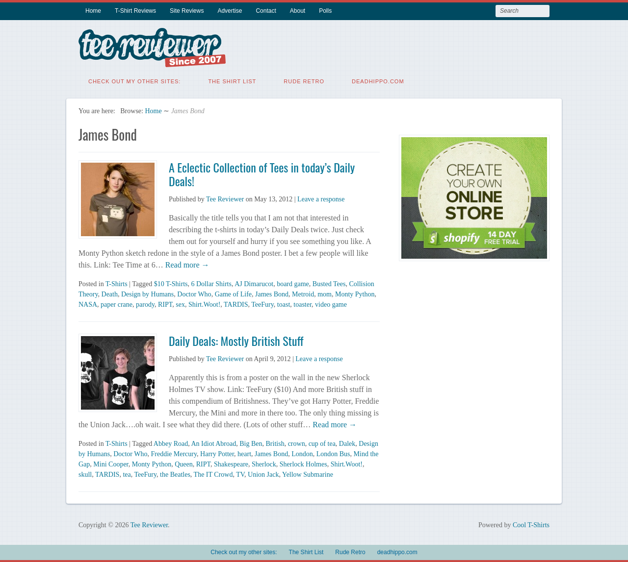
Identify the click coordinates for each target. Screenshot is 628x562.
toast (283, 304)
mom (324, 293)
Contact (266, 10)
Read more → (186, 264)
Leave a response (320, 198)
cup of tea (322, 443)
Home (93, 10)
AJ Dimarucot (254, 283)
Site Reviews (187, 10)
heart (244, 453)
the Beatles (175, 474)
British (275, 443)
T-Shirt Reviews (135, 10)
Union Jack (263, 474)
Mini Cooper (110, 463)
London (302, 453)
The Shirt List (232, 81)
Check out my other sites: (134, 81)
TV (240, 474)
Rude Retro (304, 81)
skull (85, 474)
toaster (302, 304)
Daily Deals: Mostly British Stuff (236, 340)
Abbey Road (171, 443)
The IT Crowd (213, 474)
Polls (325, 10)
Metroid (303, 293)
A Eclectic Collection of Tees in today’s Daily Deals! (262, 174)
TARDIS (236, 304)
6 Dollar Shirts (211, 283)
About (297, 10)
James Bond (271, 293)
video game (331, 304)
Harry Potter (217, 453)
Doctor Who (194, 293)
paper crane (116, 304)
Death (110, 293)
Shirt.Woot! (204, 304)
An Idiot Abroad (213, 443)
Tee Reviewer (225, 198)
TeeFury (262, 304)
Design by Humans (147, 293)
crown (296, 443)
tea (127, 474)
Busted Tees (329, 283)
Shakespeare (231, 463)
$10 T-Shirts (171, 283)
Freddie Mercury (174, 453)
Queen (184, 463)
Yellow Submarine (307, 474)
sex (180, 304)
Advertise (229, 10)
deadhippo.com (378, 81)
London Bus (333, 453)
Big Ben (250, 443)
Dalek (347, 443)
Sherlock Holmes (303, 463)
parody (145, 304)
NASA (87, 304)
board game (293, 283)
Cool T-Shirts (531, 524)
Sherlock (264, 463)
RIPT (165, 304)
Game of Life (233, 293)
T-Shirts (116, 283)
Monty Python (355, 293)
